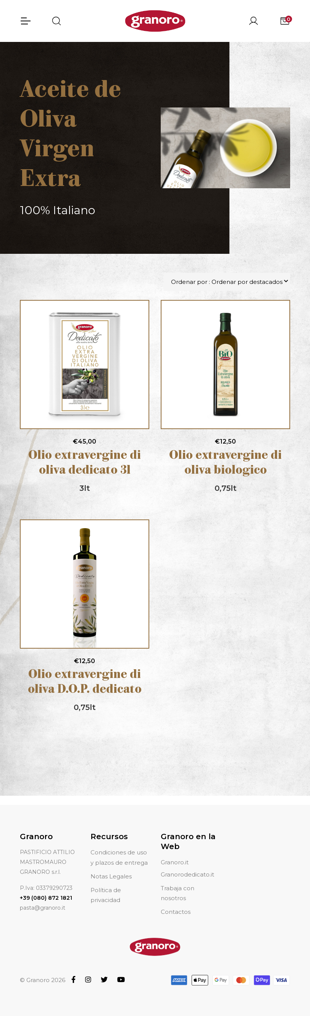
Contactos (176, 911)
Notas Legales (111, 876)
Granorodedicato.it (187, 874)
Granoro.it (175, 862)
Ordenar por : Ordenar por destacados (227, 281)
